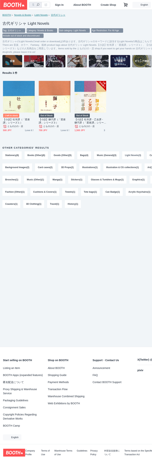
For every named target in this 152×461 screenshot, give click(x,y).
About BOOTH (82, 5)
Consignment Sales (14, 407)
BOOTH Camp (11, 425)
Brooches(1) (11, 180)
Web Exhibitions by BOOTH (64, 403)
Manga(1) (57, 180)
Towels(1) (70, 192)
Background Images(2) (17, 167)
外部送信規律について (112, 453)
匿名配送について (13, 382)
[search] (38, 5)
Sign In (59, 5)
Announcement (101, 368)
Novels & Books (22, 15)
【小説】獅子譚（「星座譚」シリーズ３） (52, 121)
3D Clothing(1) (33, 204)
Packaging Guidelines (15, 400)
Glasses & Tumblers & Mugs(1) (107, 180)
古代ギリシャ (58, 15)
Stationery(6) (12, 155)
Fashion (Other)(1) (15, 192)
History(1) (73, 204)
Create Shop (108, 5)
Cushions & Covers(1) (44, 192)
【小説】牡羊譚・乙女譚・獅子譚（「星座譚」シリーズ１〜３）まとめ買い (89, 121)
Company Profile (30, 453)
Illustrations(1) (90, 167)
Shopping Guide (57, 375)
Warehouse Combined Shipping (66, 396)
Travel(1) (54, 204)
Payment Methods (58, 382)
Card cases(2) (45, 167)
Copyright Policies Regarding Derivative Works (20, 416)
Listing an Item (11, 368)
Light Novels (41, 15)
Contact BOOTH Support (107, 382)
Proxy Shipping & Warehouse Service (20, 391)
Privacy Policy (94, 453)
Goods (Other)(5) (63, 155)
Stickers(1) (76, 180)
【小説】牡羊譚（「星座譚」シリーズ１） (16, 121)
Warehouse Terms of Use (63, 453)
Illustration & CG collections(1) (122, 167)
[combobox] (35, 5)
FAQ (95, 375)
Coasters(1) (11, 204)
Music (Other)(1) (35, 180)
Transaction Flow (58, 389)
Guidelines (82, 451)
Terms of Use (45, 453)
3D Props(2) (67, 167)
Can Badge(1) (112, 192)
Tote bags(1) (90, 192)
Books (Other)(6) (36, 155)
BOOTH (6, 15)
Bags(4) (84, 155)
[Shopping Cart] (126, 5)
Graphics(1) (138, 180)
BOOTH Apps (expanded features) (23, 375)
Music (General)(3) (106, 155)
